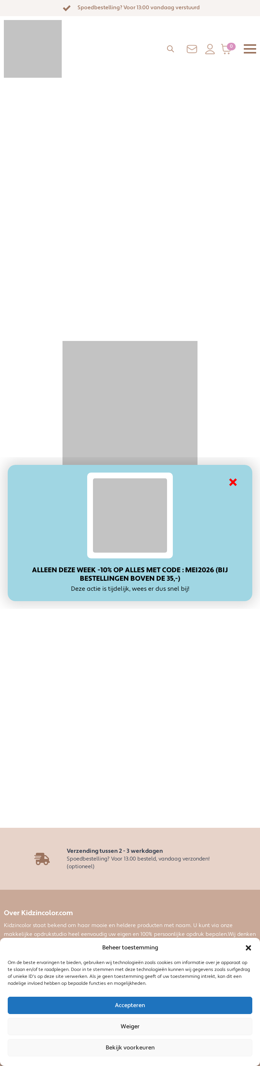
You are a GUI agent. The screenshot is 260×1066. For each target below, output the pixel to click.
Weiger (130, 1026)
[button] (248, 948)
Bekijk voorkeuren (130, 1047)
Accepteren (130, 1005)
